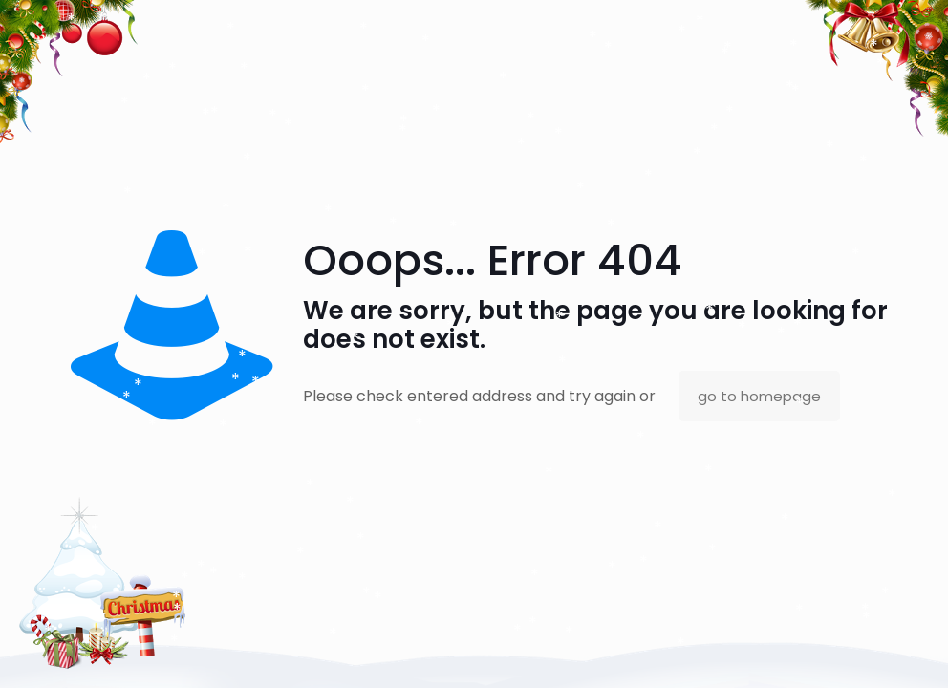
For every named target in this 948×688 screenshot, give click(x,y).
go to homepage (759, 396)
